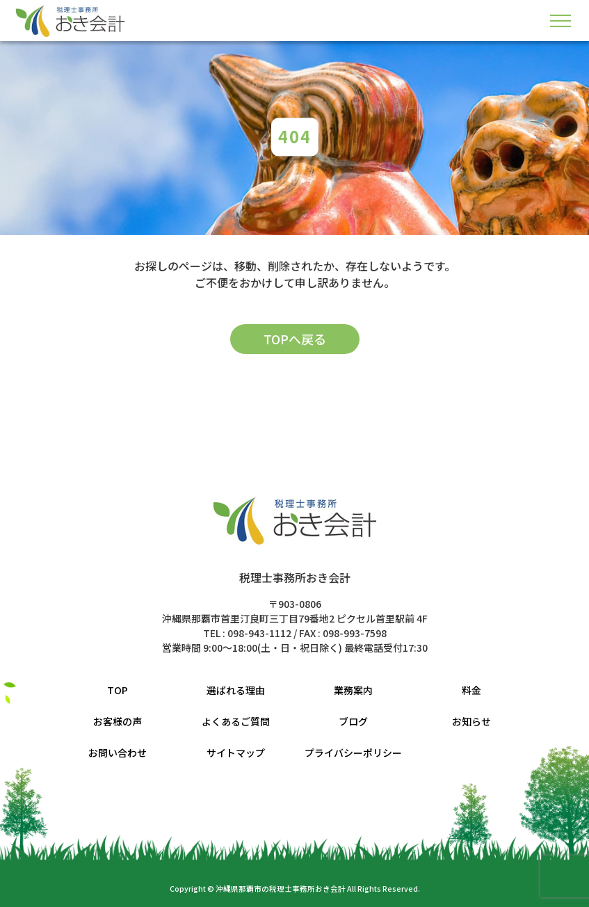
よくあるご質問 (236, 721)
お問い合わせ (117, 753)
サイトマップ (236, 753)
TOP (117, 690)
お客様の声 (117, 721)
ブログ (353, 721)
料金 (471, 690)
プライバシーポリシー (353, 753)
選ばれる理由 (236, 690)
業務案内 (353, 690)
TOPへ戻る (295, 339)
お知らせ (471, 721)
